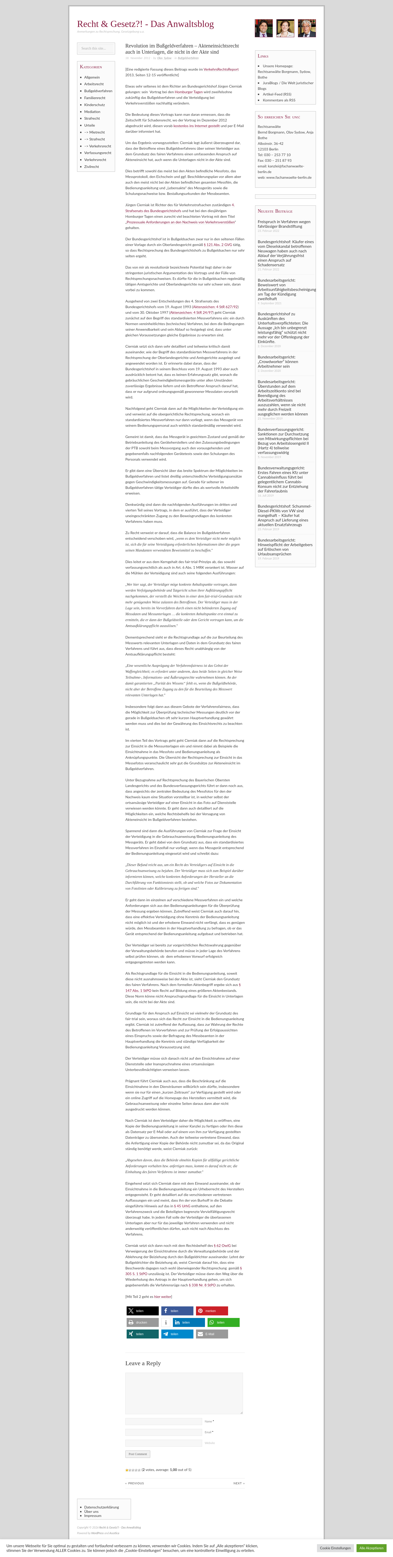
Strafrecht (92, 118)
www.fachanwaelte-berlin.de (289, 177)
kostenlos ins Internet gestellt (196, 126)
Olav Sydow (164, 58)
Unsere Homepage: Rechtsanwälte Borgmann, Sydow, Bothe (284, 71)
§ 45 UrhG (182, 1205)
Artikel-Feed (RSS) (277, 94)
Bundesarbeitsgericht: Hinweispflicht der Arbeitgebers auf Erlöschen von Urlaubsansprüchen (285, 546)
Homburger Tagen (189, 92)
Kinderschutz (94, 104)
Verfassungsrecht (97, 152)
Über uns (91, 1511)
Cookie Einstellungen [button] (335, 1548)
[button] (143, 1310)
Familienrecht (94, 98)
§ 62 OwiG (222, 1245)
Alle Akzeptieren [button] (371, 1548)
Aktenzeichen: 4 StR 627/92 (215, 306)
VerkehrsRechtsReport (221, 69)
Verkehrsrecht (95, 159)
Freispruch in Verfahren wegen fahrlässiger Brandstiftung (284, 223)
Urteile (89, 125)
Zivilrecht (91, 166)
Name (209, 1420)
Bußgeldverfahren (188, 58)
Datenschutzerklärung (101, 1506)
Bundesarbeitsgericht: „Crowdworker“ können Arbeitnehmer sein (278, 361)
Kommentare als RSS (279, 100)
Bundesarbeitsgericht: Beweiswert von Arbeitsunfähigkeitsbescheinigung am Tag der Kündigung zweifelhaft (286, 288)
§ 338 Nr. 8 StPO (202, 1284)
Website (210, 1442)
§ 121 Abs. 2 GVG (218, 244)
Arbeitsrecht (94, 84)
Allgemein (92, 77)
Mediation (92, 111)
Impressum (92, 1515)
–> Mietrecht (94, 132)
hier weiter (162, 1296)
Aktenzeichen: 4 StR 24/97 (191, 312)
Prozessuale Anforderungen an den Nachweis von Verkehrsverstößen (181, 222)
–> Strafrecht (94, 139)
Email (209, 1431)
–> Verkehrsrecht (97, 146)
